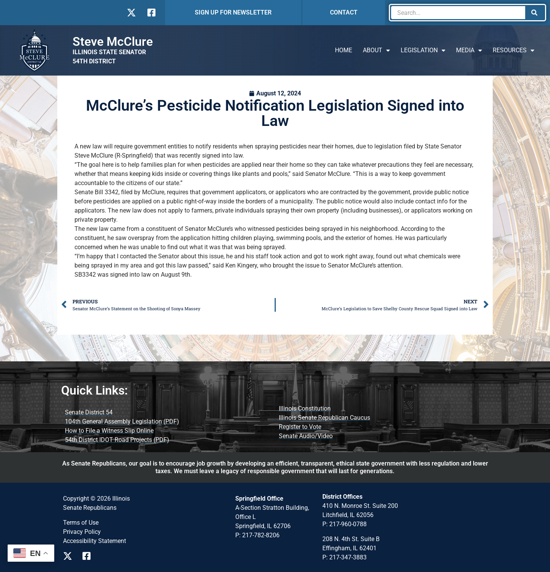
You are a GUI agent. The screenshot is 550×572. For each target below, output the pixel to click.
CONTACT (344, 12)
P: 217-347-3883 (344, 557)
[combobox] (458, 12)
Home (343, 50)
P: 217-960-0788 (344, 524)
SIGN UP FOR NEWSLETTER (233, 12)
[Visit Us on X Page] (69, 556)
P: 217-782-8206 (257, 535)
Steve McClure (113, 41)
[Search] (535, 12)
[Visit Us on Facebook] (150, 12)
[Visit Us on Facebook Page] (89, 556)
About (376, 50)
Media (469, 50)
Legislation (423, 50)
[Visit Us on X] (131, 12)
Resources (513, 50)
